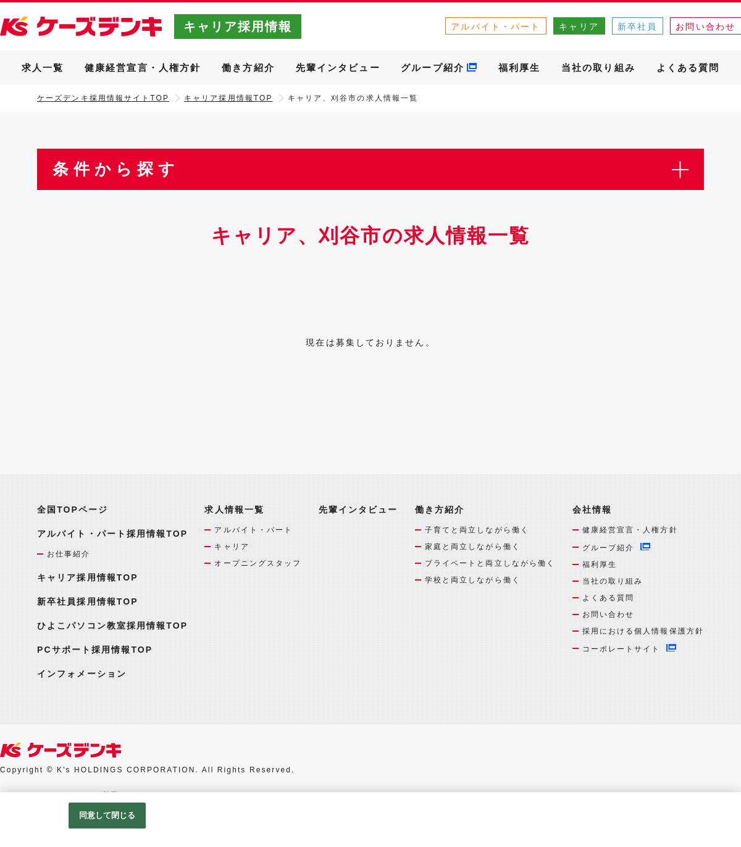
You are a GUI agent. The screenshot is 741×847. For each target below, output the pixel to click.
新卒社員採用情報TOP (87, 601)
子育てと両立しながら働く (477, 530)
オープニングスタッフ (257, 563)
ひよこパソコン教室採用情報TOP (112, 625)
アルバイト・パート (495, 26)
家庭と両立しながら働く (473, 546)
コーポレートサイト (621, 649)
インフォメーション (82, 674)
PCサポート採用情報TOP (95, 650)
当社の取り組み (598, 67)
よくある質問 (688, 67)
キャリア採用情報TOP (228, 98)
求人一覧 (43, 67)
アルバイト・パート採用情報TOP (112, 534)
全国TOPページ (72, 509)
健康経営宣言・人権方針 (143, 67)
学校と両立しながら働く (473, 580)
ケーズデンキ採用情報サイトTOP (103, 98)
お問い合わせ (608, 614)
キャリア (578, 26)
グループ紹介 (432, 67)
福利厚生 (519, 67)
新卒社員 (637, 26)
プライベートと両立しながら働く (490, 563)
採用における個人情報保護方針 (643, 631)
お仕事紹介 (69, 554)
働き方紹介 (248, 67)
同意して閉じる (107, 815)
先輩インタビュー (338, 67)
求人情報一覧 (234, 509)
